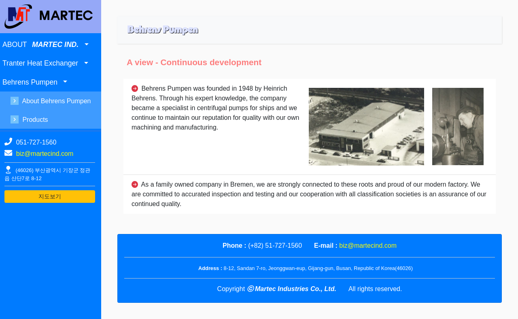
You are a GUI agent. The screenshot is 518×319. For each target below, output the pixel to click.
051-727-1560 (36, 142)
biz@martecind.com (45, 153)
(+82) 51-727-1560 (275, 245)
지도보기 (49, 196)
